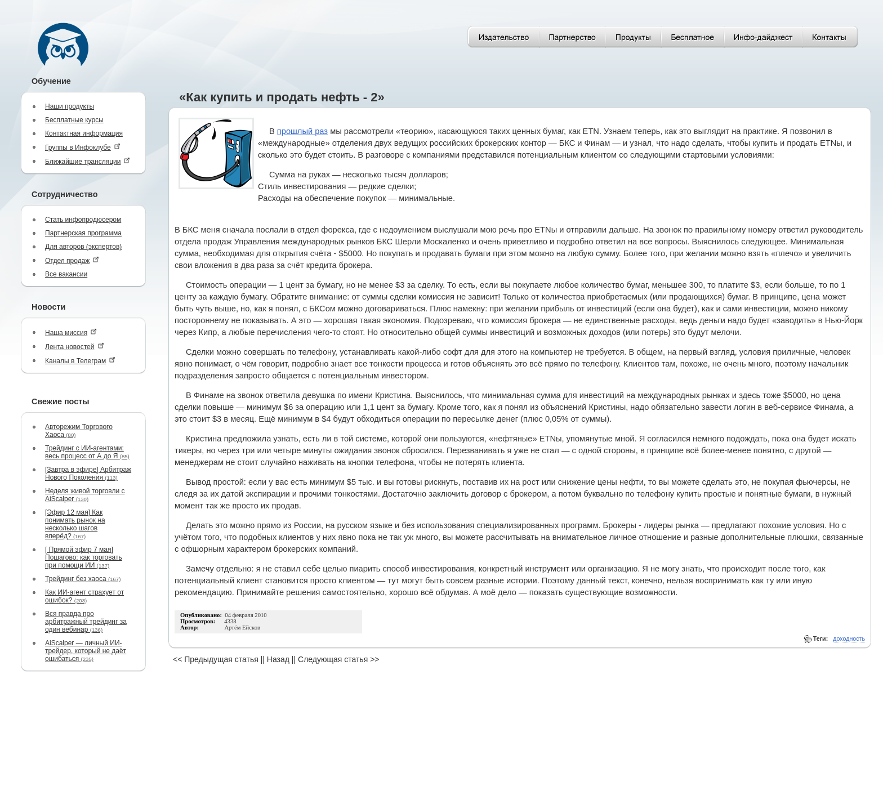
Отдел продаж (72, 260)
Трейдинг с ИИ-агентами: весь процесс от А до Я (87, 452)
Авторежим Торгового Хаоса (79, 431)
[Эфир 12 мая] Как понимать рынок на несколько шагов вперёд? (75, 524)
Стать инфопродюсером (83, 220)
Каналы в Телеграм (80, 360)
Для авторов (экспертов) (83, 247)
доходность (849, 638)
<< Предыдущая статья (215, 659)
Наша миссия (71, 332)
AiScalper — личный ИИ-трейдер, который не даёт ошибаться (85, 651)
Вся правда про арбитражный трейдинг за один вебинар (86, 621)
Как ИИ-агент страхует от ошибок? (84, 596)
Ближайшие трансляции (87, 161)
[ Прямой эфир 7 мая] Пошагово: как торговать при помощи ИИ (83, 557)
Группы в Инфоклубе (83, 147)
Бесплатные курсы (74, 120)
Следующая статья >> (338, 659)
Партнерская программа (83, 233)
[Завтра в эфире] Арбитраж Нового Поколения (88, 473)
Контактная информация (84, 133)
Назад (278, 659)
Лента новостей (74, 346)
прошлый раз (302, 131)
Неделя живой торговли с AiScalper (85, 495)
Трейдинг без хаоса (83, 579)
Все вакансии (66, 274)
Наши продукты (69, 106)
